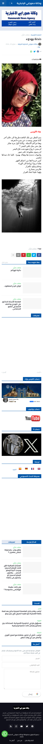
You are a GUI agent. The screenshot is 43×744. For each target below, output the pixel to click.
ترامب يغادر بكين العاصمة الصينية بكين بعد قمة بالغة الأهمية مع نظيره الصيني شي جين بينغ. (21, 612)
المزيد (14, 469)
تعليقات (11, 542)
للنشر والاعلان (29, 740)
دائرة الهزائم (16, 270)
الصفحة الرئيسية (36, 35)
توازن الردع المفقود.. (12, 286)
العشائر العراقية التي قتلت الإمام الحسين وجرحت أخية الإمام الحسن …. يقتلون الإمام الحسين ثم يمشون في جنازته (12, 571)
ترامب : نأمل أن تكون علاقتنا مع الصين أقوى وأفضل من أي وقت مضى (23, 636)
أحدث (38, 372)
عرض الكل (5, 262)
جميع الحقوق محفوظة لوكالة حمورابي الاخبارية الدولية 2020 (21, 735)
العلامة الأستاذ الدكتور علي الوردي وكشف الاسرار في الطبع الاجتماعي (11, 305)
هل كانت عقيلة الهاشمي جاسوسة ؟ (12, 588)
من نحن (19, 740)
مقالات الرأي (25, 35)
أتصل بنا (12, 740)
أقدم (4, 372)
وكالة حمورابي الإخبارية (29, 3)
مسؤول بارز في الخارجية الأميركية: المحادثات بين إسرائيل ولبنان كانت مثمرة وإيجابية (21, 624)
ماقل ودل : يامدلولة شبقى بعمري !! (12, 551)
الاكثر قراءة (31, 542)
